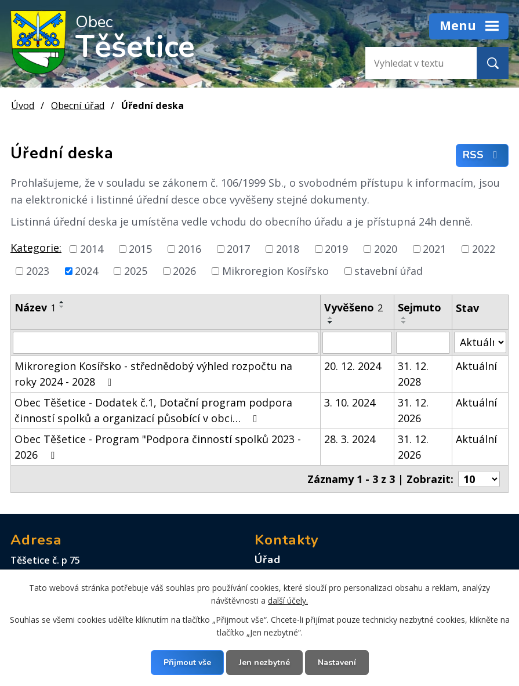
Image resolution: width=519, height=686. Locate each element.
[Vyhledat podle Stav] (480, 342)
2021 (434, 249)
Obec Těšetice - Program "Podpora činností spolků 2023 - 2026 (157, 447)
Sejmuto (419, 307)
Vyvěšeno (353, 307)
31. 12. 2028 (413, 374)
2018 (287, 249)
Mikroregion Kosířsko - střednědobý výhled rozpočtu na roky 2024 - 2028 (153, 374)
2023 (37, 271)
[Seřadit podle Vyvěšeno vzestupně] (330, 317)
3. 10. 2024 (349, 402)
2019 (336, 249)
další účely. (288, 600)
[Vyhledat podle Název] (165, 343)
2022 (483, 249)
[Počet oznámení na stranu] (479, 479)
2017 (238, 249)
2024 (86, 271)
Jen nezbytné (264, 662)
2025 (135, 271)
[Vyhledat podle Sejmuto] (423, 343)
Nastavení (337, 662)
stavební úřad (388, 271)
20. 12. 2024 (352, 366)
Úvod (22, 105)
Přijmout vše (187, 662)
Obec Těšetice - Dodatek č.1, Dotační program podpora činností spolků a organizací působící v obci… (153, 410)
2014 (91, 249)
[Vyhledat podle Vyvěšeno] (356, 343)
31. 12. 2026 (413, 410)
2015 (140, 249)
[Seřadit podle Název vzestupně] (62, 302)
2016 (189, 249)
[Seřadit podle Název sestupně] (62, 306)
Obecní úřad (77, 105)
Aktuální (476, 366)
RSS (482, 155)
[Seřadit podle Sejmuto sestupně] (404, 322)
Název (35, 307)
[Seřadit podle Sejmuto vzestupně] (404, 317)
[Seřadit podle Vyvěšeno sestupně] (330, 322)
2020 (385, 249)
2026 (184, 271)
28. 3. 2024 (349, 439)
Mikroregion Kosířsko (275, 271)
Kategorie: (35, 248)
